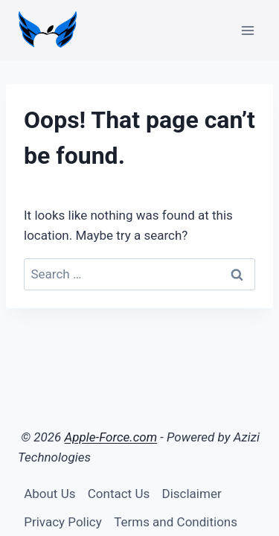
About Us (49, 493)
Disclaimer (192, 493)
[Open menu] (247, 30)
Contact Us (119, 493)
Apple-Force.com (111, 437)
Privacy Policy (63, 521)
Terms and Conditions (175, 521)
